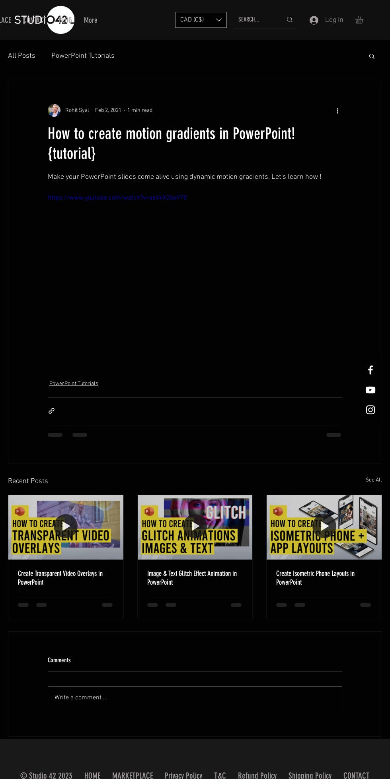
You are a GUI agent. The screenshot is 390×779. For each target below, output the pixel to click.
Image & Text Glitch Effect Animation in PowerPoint (192, 578)
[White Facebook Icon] (370, 370)
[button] (201, 20)
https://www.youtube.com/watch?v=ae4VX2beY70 (117, 198)
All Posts (21, 56)
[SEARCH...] (254, 19)
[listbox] (201, 20)
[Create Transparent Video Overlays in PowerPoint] (65, 527)
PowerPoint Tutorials (83, 56)
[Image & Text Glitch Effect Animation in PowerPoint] (195, 527)
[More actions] (337, 110)
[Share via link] (51, 411)
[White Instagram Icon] (370, 410)
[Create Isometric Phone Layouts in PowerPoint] (324, 527)
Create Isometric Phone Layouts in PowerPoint (315, 578)
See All (374, 480)
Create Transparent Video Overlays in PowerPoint (60, 578)
